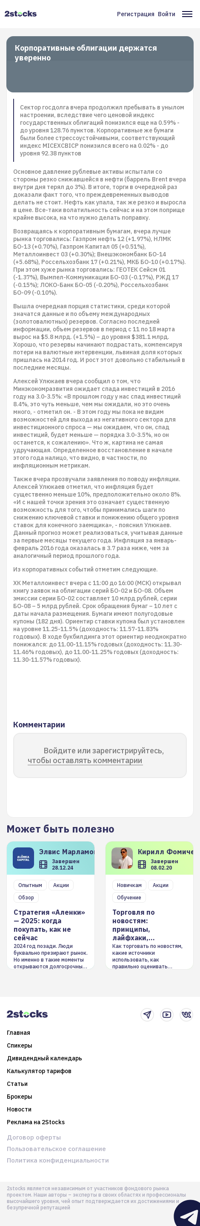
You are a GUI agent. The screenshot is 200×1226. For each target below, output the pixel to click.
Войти (166, 14)
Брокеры (19, 1096)
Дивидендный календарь (44, 1058)
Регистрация (135, 14)
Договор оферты (34, 1137)
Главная (18, 1033)
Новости (19, 1109)
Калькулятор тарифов (39, 1071)
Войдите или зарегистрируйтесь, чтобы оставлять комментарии (96, 755)
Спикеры (19, 1045)
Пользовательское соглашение (56, 1149)
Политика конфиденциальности (58, 1160)
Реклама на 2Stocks (36, 1122)
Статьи (17, 1084)
